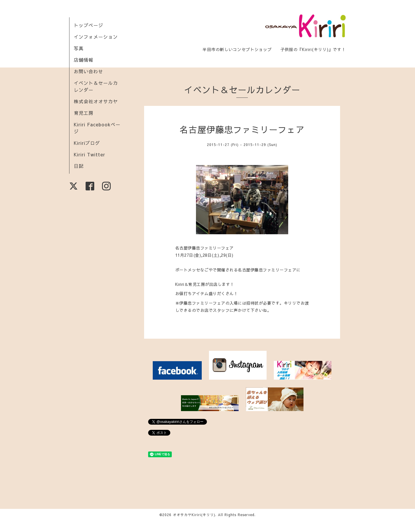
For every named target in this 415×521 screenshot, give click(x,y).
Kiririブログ (87, 143)
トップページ (88, 25)
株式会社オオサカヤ (96, 101)
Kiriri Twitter (89, 154)
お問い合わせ (88, 71)
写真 (79, 48)
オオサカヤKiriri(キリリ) (194, 514)
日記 (79, 166)
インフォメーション (96, 36)
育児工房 (83, 113)
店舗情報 (83, 60)
